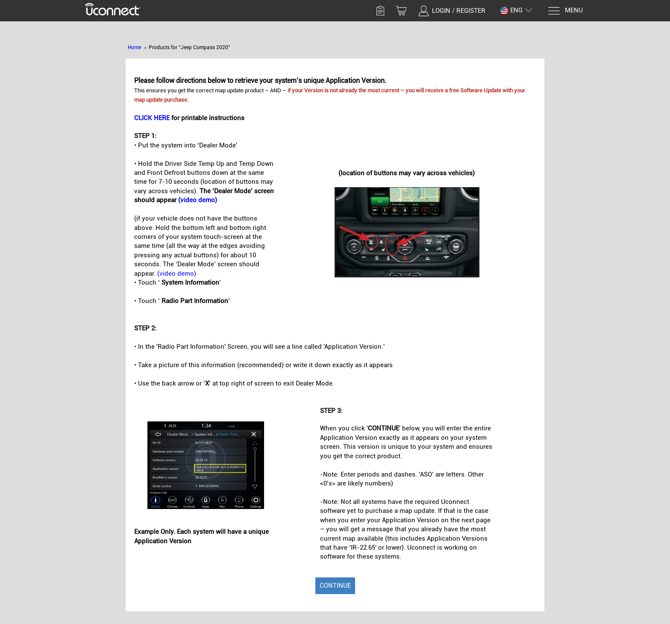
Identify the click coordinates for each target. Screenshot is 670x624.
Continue (335, 585)
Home (134, 47)
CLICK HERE (152, 118)
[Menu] (565, 11)
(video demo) (197, 200)
